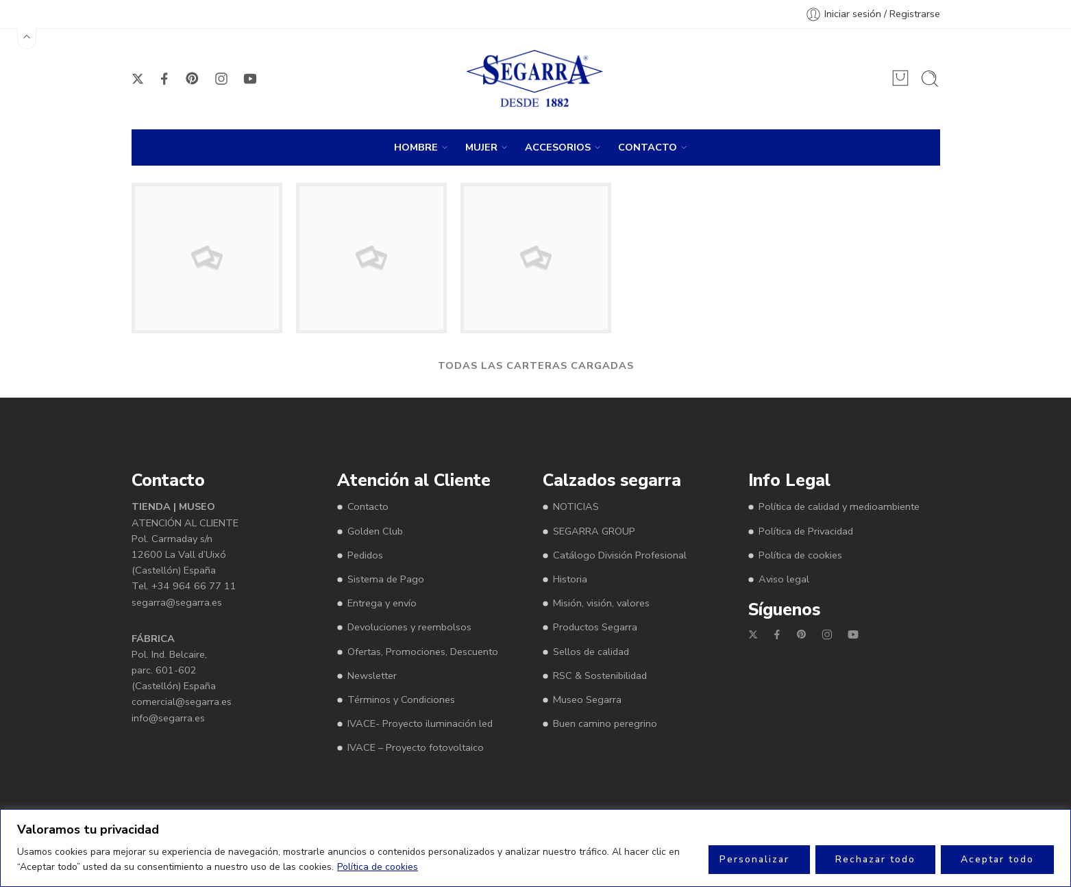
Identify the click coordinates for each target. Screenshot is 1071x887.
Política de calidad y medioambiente (839, 506)
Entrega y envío (382, 603)
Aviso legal (784, 579)
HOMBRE (416, 147)
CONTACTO (647, 147)
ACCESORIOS (558, 147)
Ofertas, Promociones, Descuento (422, 651)
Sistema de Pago (385, 579)
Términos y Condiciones (401, 699)
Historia (570, 579)
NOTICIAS (576, 506)
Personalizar (754, 859)
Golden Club (375, 531)
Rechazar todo (875, 859)
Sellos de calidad (591, 651)
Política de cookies (377, 866)
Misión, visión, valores (601, 603)
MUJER (481, 147)
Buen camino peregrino (605, 723)
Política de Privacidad (806, 531)
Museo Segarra (587, 699)
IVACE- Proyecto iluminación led (420, 723)
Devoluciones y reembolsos (409, 627)
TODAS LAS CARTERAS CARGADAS (536, 365)
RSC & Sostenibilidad (600, 675)
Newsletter (372, 675)
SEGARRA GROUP (594, 531)
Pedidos (365, 555)
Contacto (368, 506)
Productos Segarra (595, 627)
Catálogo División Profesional (620, 555)
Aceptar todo (997, 859)
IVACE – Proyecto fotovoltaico (415, 747)
